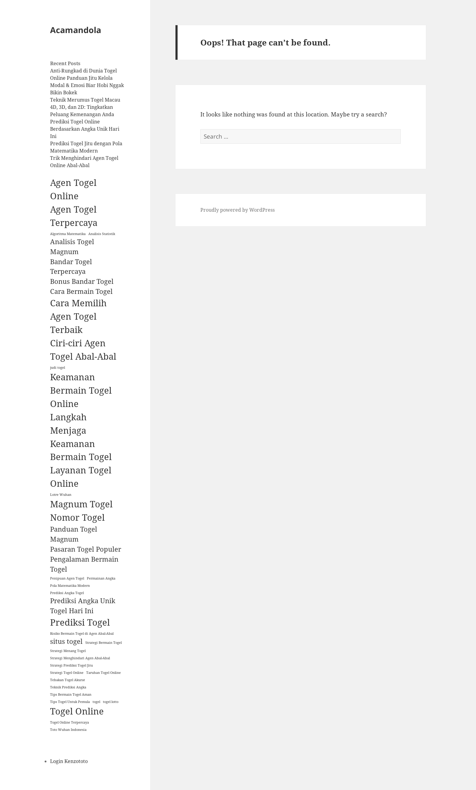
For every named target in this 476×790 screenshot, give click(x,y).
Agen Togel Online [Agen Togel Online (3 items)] (73, 189)
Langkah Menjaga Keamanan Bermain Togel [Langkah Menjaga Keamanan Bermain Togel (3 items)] (81, 437)
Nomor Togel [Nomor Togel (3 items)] (77, 517)
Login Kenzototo (69, 761)
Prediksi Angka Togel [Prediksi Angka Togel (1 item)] (67, 593)
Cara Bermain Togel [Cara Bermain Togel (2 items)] (81, 291)
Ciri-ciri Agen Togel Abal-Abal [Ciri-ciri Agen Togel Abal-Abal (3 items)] (83, 349)
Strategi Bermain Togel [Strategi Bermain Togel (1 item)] (103, 642)
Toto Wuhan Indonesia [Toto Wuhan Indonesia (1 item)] (68, 730)
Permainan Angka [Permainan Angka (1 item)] (101, 578)
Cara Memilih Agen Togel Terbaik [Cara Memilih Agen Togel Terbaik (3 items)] (78, 316)
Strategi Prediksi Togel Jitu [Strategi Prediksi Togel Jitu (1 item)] (71, 665)
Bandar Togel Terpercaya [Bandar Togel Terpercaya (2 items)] (71, 266)
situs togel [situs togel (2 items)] (66, 641)
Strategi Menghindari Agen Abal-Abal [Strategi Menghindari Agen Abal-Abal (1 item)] (80, 658)
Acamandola (75, 29)
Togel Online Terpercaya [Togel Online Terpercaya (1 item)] (69, 722)
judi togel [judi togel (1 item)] (57, 367)
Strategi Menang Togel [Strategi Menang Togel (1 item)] (68, 651)
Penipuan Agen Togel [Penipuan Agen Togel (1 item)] (67, 578)
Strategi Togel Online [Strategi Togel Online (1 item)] (66, 673)
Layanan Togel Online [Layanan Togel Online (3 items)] (80, 476)
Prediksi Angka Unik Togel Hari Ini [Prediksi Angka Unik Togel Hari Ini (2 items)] (82, 605)
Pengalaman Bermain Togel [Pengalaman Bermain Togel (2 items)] (84, 564)
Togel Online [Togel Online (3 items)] (77, 711)
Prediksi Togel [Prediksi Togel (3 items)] (80, 622)
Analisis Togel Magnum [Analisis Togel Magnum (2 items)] (72, 246)
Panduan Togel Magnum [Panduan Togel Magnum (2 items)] (73, 534)
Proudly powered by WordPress (237, 210)
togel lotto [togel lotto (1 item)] (110, 702)
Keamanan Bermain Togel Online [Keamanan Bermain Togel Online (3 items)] (81, 390)
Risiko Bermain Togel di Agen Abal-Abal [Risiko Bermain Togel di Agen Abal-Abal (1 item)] (82, 633)
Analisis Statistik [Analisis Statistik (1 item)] (101, 234)
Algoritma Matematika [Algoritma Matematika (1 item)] (68, 234)
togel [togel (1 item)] (96, 702)
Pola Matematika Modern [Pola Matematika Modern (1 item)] (70, 585)
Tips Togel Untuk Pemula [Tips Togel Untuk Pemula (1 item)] (70, 702)
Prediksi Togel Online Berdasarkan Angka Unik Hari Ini (84, 129)
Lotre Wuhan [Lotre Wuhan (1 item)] (60, 494)
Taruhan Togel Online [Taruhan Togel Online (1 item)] (103, 673)
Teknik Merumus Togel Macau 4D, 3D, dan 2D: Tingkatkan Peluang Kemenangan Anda (85, 107)
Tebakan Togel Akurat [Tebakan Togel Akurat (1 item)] (67, 680)
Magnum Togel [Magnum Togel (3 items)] (81, 504)
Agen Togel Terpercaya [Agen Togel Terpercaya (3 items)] (73, 216)
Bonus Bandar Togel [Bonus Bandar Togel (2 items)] (82, 281)
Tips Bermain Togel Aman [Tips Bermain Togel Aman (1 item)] (70, 694)
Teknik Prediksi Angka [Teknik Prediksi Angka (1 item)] (68, 687)
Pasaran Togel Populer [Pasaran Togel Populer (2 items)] (85, 549)
